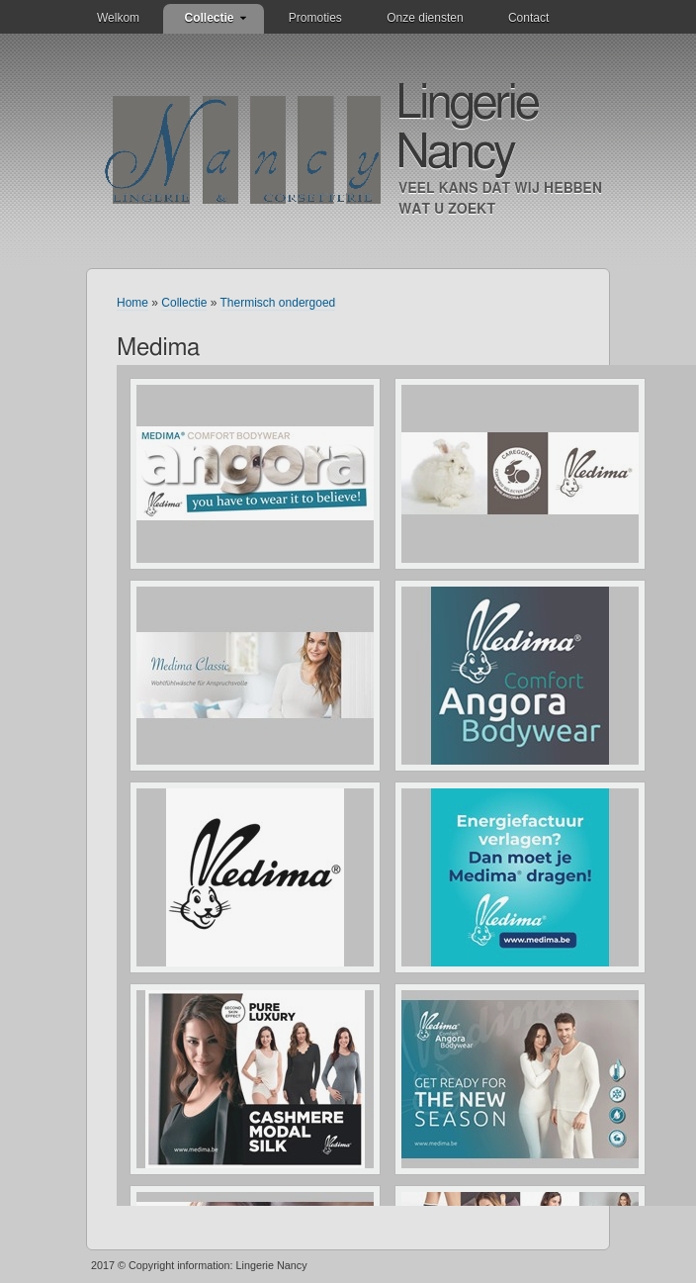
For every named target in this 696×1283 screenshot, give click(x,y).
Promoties (315, 18)
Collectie (208, 18)
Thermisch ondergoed (278, 303)
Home (132, 303)
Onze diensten (425, 18)
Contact (528, 18)
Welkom (118, 18)
